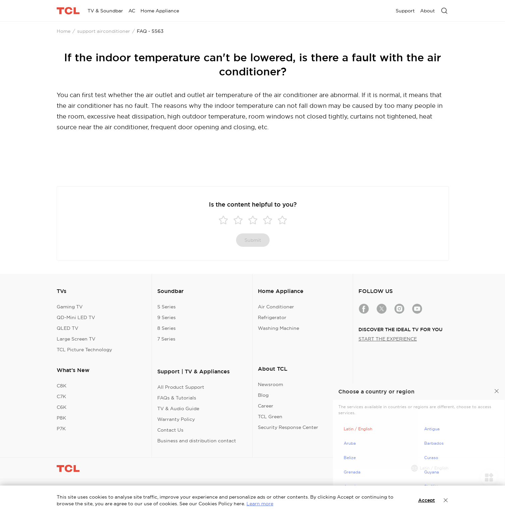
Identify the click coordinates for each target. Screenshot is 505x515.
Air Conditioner (276, 307)
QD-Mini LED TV (76, 317)
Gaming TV (70, 307)
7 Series (166, 339)
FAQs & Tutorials (176, 398)
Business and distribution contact (196, 441)
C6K (61, 407)
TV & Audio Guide (178, 409)
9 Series (166, 317)
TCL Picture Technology (84, 350)
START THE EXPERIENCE (387, 339)
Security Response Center (288, 427)
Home (63, 31)
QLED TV (67, 328)
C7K (61, 396)
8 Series (166, 328)
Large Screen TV (76, 339)
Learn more (259, 504)
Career (265, 406)
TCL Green (270, 417)
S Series (166, 307)
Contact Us (170, 430)
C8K (61, 386)
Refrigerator (272, 317)
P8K (61, 418)
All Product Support (180, 387)
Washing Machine (278, 328)
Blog (263, 395)
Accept (426, 500)
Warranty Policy (176, 419)
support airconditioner (103, 31)
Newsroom (270, 384)
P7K (61, 429)
